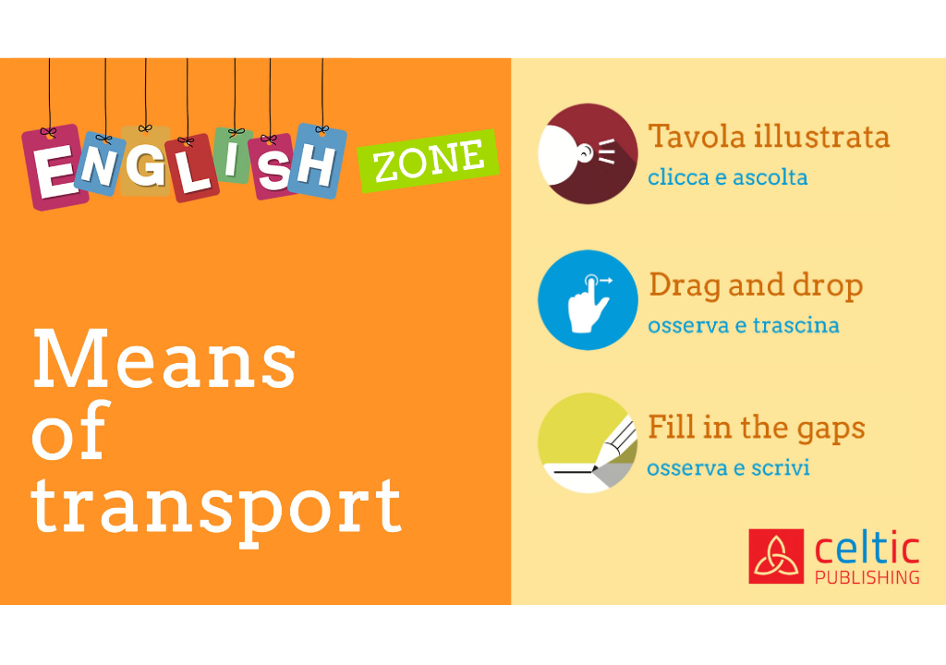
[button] (715, 155)
